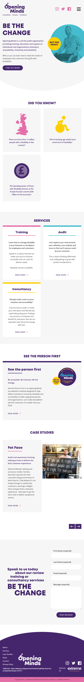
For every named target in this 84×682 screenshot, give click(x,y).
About (5, 647)
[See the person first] (26, 413)
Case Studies (8, 654)
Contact (6, 661)
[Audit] (62, 275)
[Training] (21, 275)
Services (6, 651)
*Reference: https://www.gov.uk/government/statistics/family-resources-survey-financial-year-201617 (27, 669)
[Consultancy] (21, 332)
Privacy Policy (8, 664)
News (5, 658)
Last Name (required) (62, 562)
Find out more (13, 68)
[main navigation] (78, 9)
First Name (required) (62, 551)
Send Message (66, 615)
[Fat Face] (22, 505)
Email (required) (60, 573)
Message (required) (61, 584)
